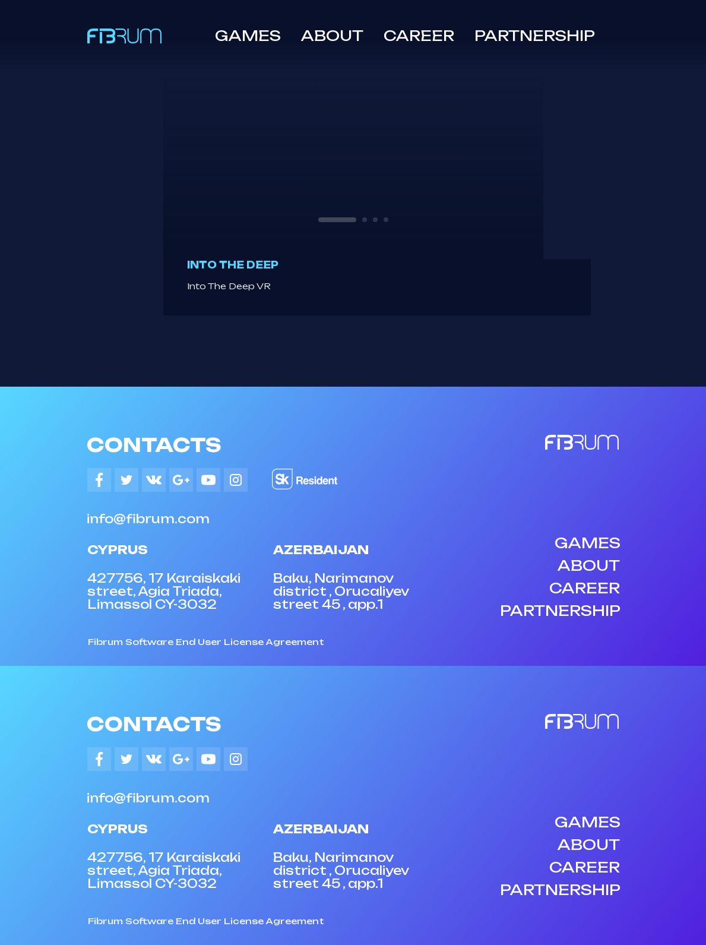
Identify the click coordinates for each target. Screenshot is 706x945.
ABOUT (332, 36)
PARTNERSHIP (534, 36)
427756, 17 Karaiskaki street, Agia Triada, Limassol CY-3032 (163, 591)
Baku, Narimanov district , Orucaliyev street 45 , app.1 (341, 591)
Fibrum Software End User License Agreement (206, 642)
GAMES (248, 36)
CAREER (419, 36)
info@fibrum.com (148, 518)
